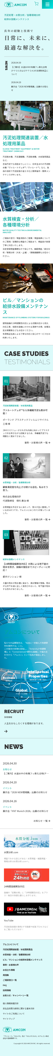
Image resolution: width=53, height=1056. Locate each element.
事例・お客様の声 (11, 964)
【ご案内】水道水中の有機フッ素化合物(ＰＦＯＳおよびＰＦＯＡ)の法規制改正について (29, 71)
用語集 (6, 974)
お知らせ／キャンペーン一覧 (15, 995)
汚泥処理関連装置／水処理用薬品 (18, 949)
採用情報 (7, 990)
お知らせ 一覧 (41, 820)
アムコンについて (11, 944)
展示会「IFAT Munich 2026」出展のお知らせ (25, 811)
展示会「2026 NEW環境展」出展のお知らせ (29, 88)
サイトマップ (9, 1018)
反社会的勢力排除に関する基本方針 (18, 1008)
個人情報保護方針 (11, 1003)
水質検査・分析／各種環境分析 (17, 954)
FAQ (5, 985)
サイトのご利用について (14, 1013)
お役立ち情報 (9, 969)
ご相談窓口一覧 (10, 979)
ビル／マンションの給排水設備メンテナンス (22, 959)
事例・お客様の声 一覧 (37, 442)
